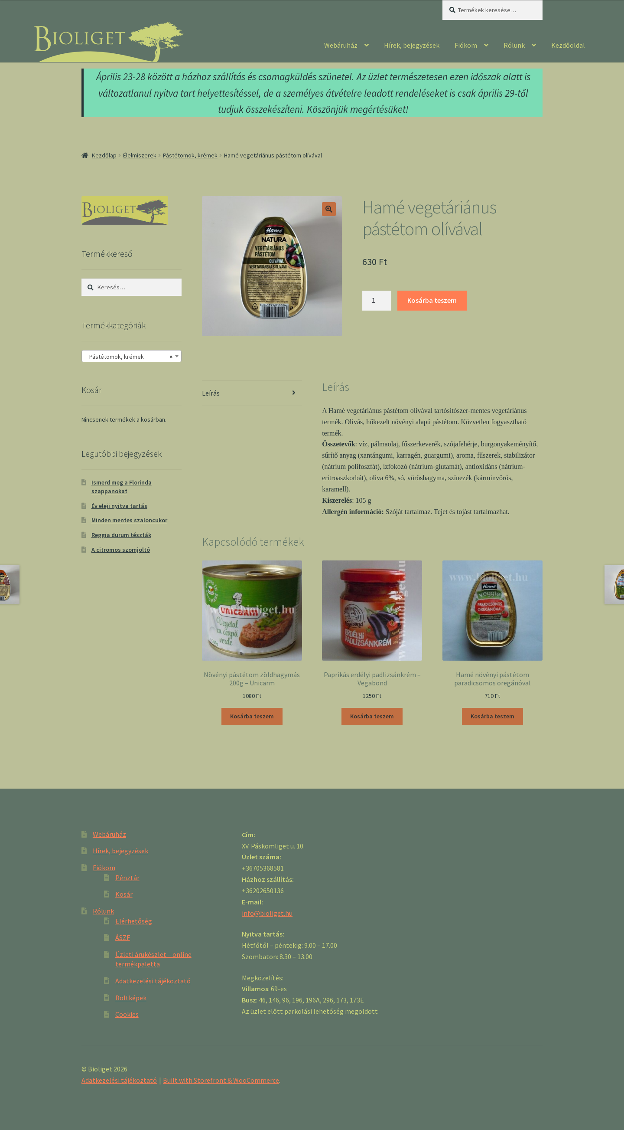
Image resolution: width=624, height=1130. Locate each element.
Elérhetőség (133, 921)
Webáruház (341, 45)
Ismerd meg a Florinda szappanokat (121, 486)
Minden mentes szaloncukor (129, 520)
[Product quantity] (377, 301)
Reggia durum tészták (121, 535)
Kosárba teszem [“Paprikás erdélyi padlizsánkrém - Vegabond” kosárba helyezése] (372, 716)
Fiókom (466, 45)
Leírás (211, 393)
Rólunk (514, 45)
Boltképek (130, 997)
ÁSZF (122, 937)
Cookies (127, 1014)
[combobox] (131, 356)
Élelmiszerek (139, 155)
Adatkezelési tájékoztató (153, 980)
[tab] (252, 393)
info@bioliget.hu (267, 913)
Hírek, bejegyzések (411, 45)
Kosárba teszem (432, 300)
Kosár (124, 894)
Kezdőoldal (568, 45)
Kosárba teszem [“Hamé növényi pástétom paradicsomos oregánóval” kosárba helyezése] (492, 716)
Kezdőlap (104, 155)
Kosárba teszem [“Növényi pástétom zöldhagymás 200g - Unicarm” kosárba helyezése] (252, 716)
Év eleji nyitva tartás (119, 506)
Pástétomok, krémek (190, 155)
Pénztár (127, 877)
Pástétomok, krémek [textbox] (128, 356)
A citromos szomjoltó (120, 550)
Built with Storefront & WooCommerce (221, 1080)
